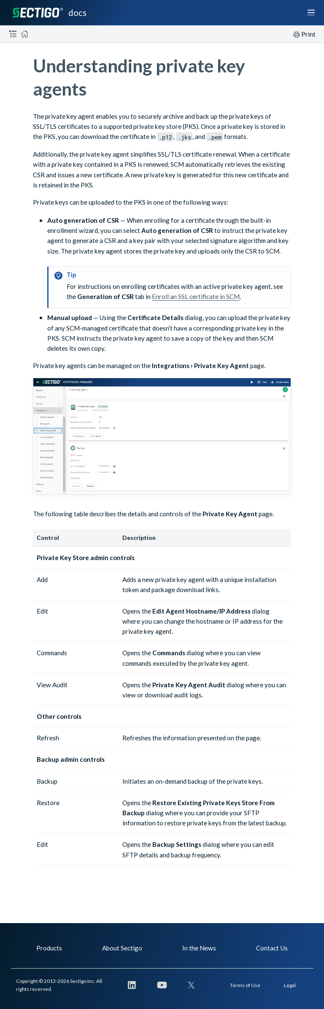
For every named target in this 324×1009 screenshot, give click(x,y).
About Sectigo (122, 948)
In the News (199, 948)
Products (49, 948)
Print (308, 34)
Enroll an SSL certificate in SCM (196, 296)
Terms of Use (245, 985)
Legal (290, 985)
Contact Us (272, 948)
